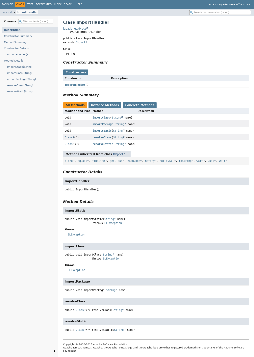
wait (199, 160)
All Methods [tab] (75, 105)
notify (150, 160)
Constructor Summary (18, 36)
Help (79, 4)
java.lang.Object (74, 28)
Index (58, 4)
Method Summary (15, 42)
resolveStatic (102, 144)
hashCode (133, 160)
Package (7, 4)
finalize (98, 160)
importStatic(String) (20, 66)
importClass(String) (19, 72)
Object (80, 42)
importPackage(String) (21, 79)
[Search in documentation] (220, 12)
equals (82, 160)
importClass (101, 117)
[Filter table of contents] (35, 21)
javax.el (7, 12)
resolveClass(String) (20, 85)
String (116, 117)
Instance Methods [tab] (105, 105)
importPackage (102, 124)
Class (69, 137)
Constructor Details (16, 48)
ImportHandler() (17, 54)
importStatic (102, 130)
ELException (113, 223)
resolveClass (102, 137)
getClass (116, 160)
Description (12, 29)
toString (185, 160)
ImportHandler (27, 12)
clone (69, 160)
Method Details (13, 60)
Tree (30, 4)
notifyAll (167, 160)
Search (68, 4)
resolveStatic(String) (20, 91)
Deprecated (44, 4)
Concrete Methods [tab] (139, 105)
